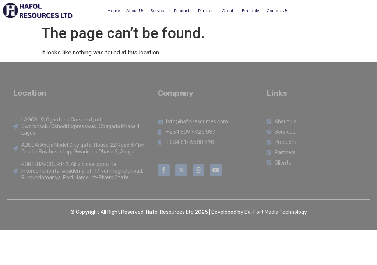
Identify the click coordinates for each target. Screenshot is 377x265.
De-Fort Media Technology (275, 212)
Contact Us (277, 10)
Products (183, 10)
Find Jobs (251, 10)
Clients (229, 10)
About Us (135, 10)
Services (159, 10)
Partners (206, 10)
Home (114, 10)
